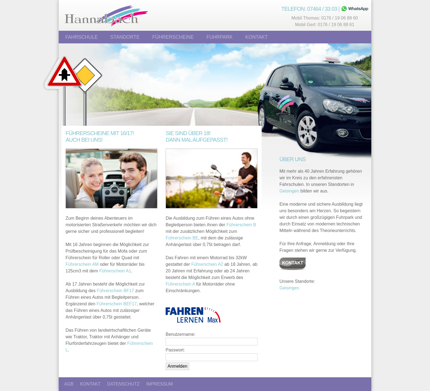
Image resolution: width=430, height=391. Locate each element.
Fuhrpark (219, 37)
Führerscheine (173, 37)
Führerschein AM (82, 264)
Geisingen (289, 191)
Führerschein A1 (115, 271)
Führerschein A (180, 284)
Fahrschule (81, 37)
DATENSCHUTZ (123, 384)
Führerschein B (241, 224)
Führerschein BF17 (115, 290)
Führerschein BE (182, 238)
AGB (68, 384)
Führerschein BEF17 (117, 303)
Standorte (125, 37)
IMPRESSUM (159, 384)
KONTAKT (90, 384)
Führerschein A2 (207, 264)
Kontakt (256, 37)
